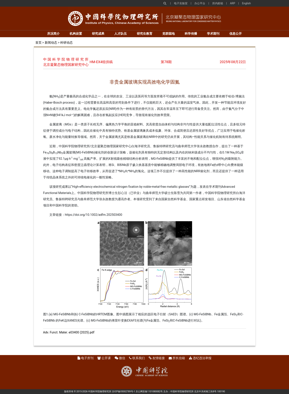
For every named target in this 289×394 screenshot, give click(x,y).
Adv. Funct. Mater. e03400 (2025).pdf (68, 332)
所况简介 (53, 33)
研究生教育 (144, 33)
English (246, 3)
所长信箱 (179, 358)
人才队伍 (120, 33)
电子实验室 (181, 3)
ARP (232, 3)
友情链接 (158, 358)
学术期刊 (213, 33)
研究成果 (98, 33)
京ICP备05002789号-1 (123, 391)
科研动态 (66, 42)
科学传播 (191, 33)
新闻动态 (51, 42)
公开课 (106, 358)
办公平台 (199, 3)
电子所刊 (87, 358)
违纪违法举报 (202, 358)
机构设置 (76, 33)
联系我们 (138, 358)
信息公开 (235, 33)
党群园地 (168, 33)
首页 (38, 42)
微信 (122, 358)
